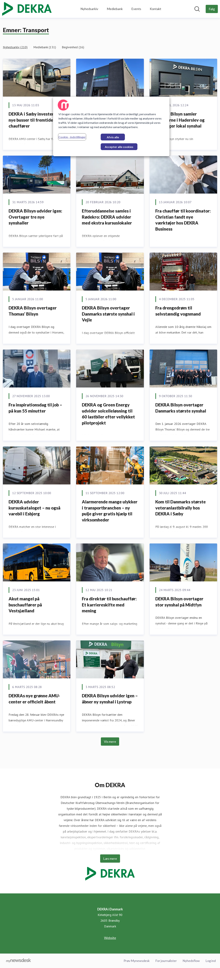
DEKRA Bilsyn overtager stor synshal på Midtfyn (179, 601)
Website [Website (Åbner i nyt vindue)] (110, 938)
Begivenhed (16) (73, 47)
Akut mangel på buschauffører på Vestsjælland (25, 604)
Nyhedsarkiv (89, 9)
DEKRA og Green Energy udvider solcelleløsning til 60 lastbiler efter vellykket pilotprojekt (108, 413)
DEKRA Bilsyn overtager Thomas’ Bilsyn (33, 310)
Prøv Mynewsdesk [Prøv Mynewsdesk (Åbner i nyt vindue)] (137, 961)
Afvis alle (113, 137)
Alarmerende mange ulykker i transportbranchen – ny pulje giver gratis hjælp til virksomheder (109, 510)
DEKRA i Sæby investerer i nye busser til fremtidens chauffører (34, 119)
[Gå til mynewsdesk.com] (18, 961)
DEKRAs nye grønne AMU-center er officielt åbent (34, 698)
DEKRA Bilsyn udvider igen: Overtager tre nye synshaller (35, 216)
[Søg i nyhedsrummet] (197, 9)
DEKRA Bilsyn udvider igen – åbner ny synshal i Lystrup (110, 698)
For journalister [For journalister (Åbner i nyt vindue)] (166, 961)
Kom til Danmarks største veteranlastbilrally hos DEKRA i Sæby (180, 507)
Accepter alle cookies (119, 146)
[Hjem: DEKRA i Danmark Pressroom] (27, 9)
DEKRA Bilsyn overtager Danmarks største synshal (180, 407)
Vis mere (110, 741)
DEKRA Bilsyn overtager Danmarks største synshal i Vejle (108, 313)
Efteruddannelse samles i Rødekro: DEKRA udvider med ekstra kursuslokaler (107, 216)
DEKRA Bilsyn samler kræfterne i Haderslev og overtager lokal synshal (180, 119)
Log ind (210, 961)
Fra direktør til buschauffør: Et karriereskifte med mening (109, 604)
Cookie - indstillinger (72, 137)
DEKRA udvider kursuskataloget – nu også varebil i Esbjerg (34, 507)
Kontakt (155, 9)
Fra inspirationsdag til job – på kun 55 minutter (35, 407)
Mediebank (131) (44, 47)
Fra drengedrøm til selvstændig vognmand (178, 310)
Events (136, 9)
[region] (111, 126)
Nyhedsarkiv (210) (15, 47)
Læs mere (110, 858)
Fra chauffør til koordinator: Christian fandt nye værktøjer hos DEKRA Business (183, 219)
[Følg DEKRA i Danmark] (212, 9)
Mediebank (115, 9)
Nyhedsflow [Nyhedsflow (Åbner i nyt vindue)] (191, 961)
